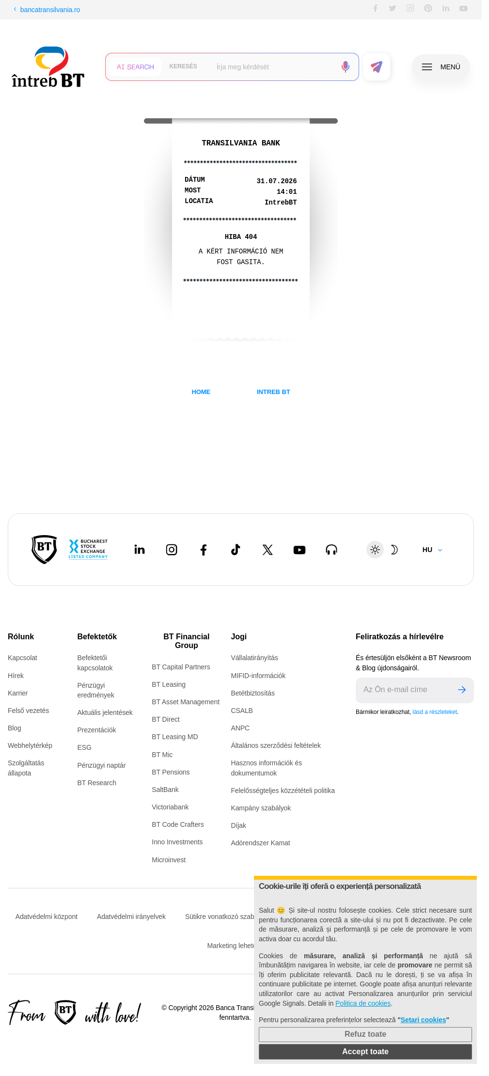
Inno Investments (177, 842)
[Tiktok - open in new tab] (235, 549)
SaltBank (165, 789)
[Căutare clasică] (183, 67)
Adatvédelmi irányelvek (131, 916)
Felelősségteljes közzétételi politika (283, 790)
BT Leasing (169, 684)
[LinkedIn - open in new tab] (139, 549)
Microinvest (169, 860)
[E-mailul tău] (403, 690)
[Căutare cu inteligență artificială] (135, 67)
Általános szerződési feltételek (276, 745)
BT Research (96, 783)
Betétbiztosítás (252, 693)
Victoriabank (170, 807)
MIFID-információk (258, 676)
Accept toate (365, 1051)
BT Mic (162, 755)
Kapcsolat (22, 658)
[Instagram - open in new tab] (171, 549)
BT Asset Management (186, 702)
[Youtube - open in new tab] (299, 549)
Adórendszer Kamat (260, 843)
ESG (84, 747)
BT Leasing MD (175, 737)
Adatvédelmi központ (47, 916)
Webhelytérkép (30, 745)
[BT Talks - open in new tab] (331, 549)
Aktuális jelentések (104, 712)
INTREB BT (273, 392)
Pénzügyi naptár (101, 765)
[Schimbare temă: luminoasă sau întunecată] (385, 549)
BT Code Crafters (178, 824)
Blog (14, 728)
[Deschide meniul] (440, 66)
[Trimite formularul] (376, 66)
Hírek (16, 676)
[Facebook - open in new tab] (203, 549)
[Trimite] (462, 690)
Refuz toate (365, 1034)
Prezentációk (96, 730)
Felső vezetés (28, 710)
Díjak (238, 825)
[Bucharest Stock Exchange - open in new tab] (88, 549)
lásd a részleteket (434, 712)
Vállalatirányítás (254, 658)
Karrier (18, 693)
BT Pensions (170, 772)
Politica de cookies (363, 1003)
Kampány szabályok (261, 808)
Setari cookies (423, 1020)
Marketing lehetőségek (241, 945)
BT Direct (165, 719)
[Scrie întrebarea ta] (272, 67)
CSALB (241, 710)
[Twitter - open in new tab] (267, 549)
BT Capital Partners (181, 667)
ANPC (240, 728)
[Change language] (432, 549)
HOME (200, 392)
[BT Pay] (44, 549)
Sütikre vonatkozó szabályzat (228, 916)
